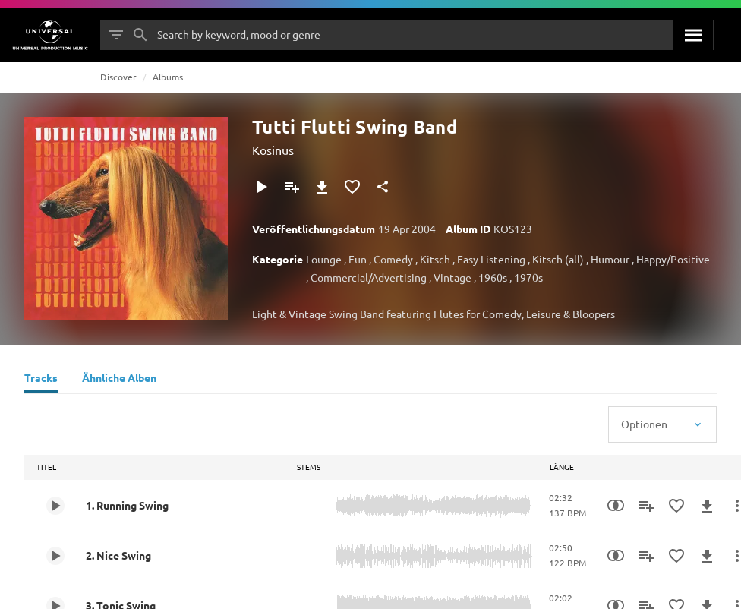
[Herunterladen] (322, 187)
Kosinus (273, 149)
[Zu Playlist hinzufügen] (291, 187)
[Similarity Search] (616, 506)
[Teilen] (383, 187)
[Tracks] (41, 379)
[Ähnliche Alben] (119, 379)
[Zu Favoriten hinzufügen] (352, 187)
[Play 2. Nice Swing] (55, 556)
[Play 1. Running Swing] (55, 506)
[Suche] (693, 35)
